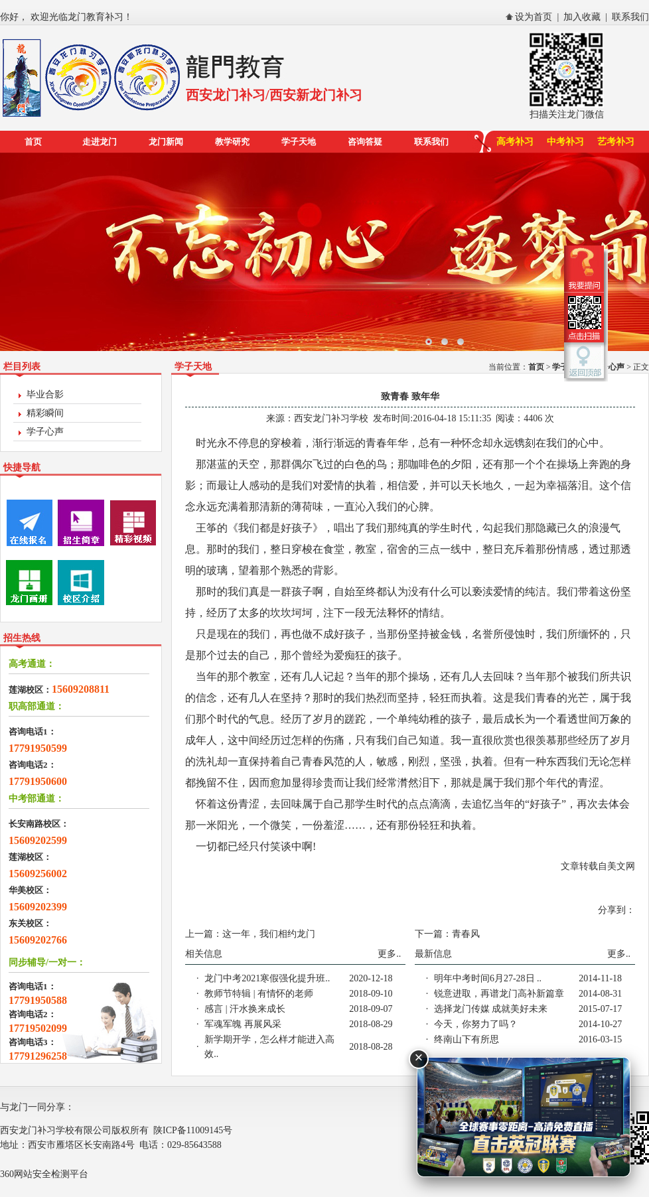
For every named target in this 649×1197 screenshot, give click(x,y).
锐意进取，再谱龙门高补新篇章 (499, 994)
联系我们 (630, 17)
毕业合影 (45, 394)
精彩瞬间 (45, 413)
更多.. (389, 954)
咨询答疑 (365, 142)
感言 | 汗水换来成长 (244, 1009)
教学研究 (232, 142)
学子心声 (45, 432)
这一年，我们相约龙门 (268, 934)
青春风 (466, 934)
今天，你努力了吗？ (476, 1024)
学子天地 (298, 142)
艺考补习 (615, 142)
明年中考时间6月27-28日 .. (487, 978)
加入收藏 (582, 17)
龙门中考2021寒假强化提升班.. (267, 978)
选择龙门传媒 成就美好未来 (491, 1009)
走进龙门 (99, 142)
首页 (33, 142)
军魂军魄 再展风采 (242, 1024)
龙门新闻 (166, 142)
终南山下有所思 (466, 1039)
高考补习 (515, 142)
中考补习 (565, 142)
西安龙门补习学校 (331, 418)
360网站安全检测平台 (44, 1174)
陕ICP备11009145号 (192, 1130)
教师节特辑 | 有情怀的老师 (258, 994)
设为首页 (533, 17)
